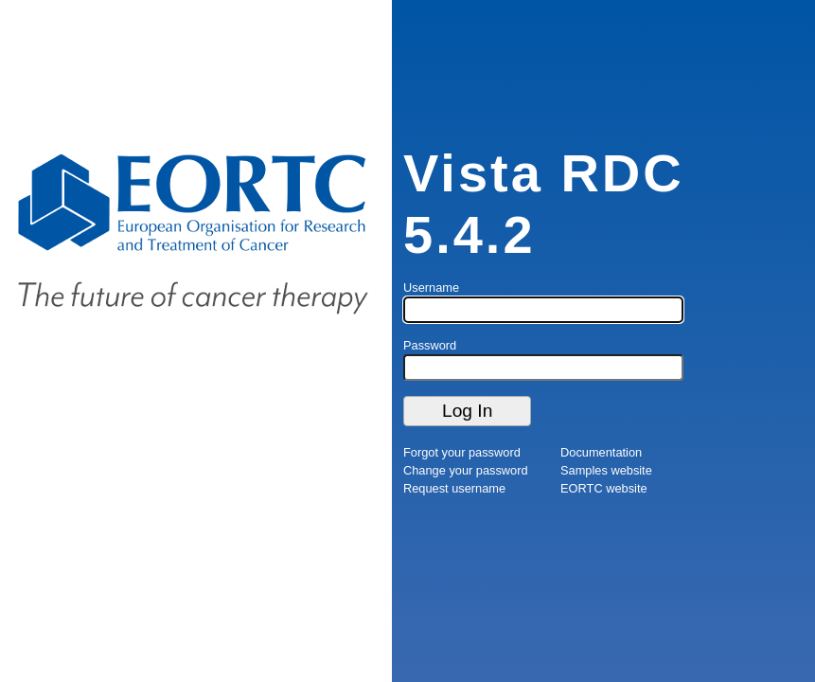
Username (431, 287)
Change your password (465, 470)
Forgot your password (462, 452)
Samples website (606, 470)
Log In (467, 411)
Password (429, 345)
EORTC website (603, 488)
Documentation (601, 452)
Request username (454, 488)
